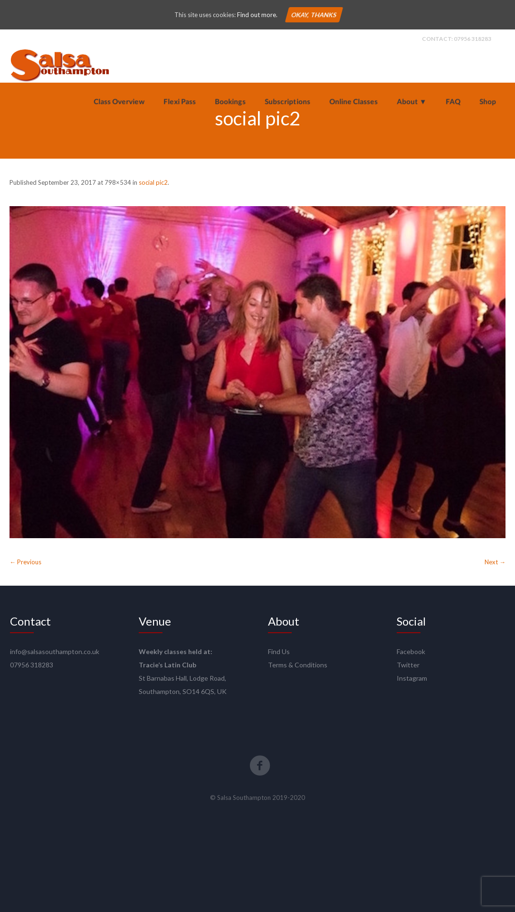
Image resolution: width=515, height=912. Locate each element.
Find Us (279, 651)
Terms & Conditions (297, 665)
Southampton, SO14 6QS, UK (183, 691)
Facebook (411, 651)
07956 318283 (472, 38)
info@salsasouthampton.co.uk (54, 651)
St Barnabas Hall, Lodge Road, (182, 678)
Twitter (408, 665)
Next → (495, 562)
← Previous (25, 562)
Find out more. (257, 15)
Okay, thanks (313, 15)
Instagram (412, 678)
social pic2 (153, 182)
